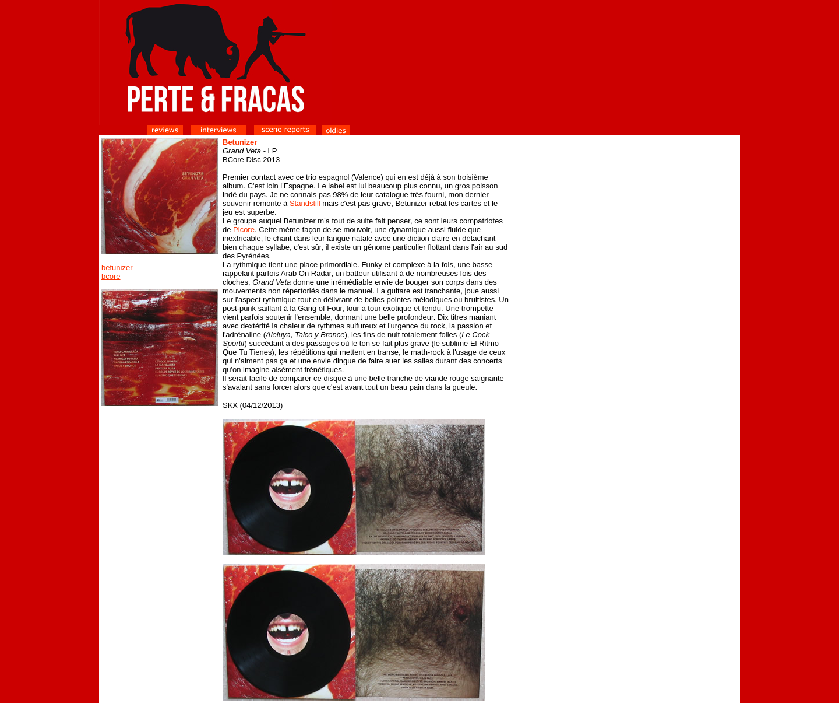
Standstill (305, 203)
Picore (244, 229)
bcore (111, 276)
